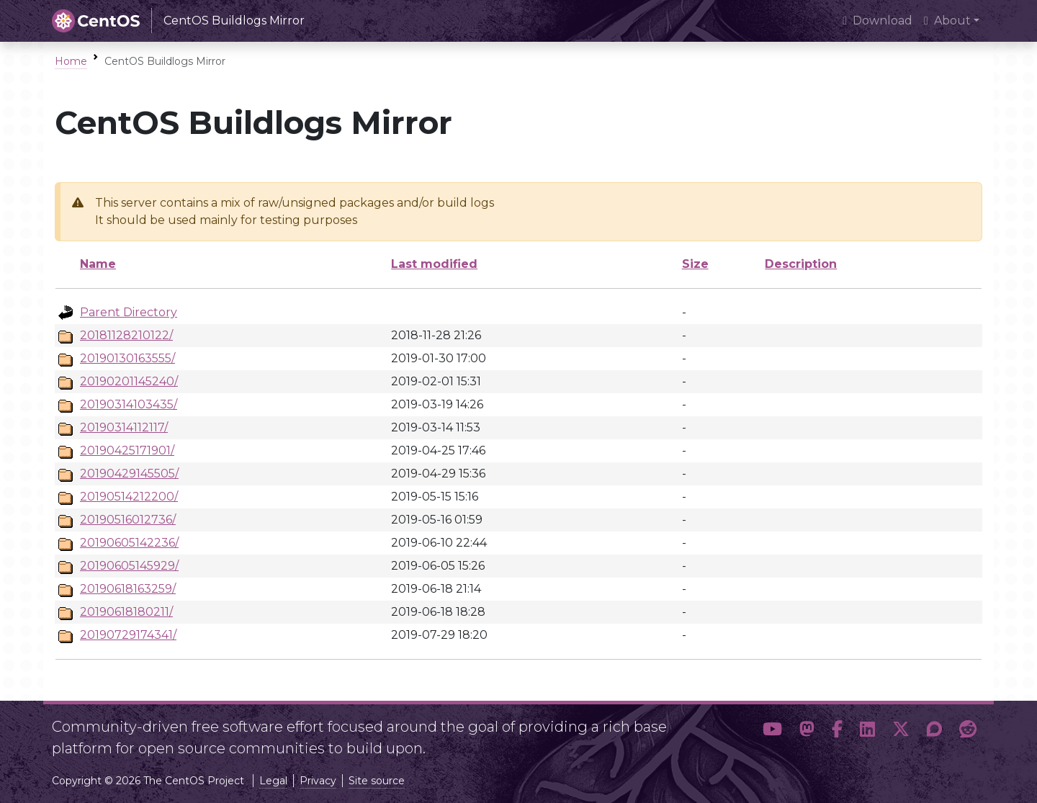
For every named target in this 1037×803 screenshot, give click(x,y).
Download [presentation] (877, 20)
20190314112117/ (124, 427)
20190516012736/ (128, 519)
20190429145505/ (129, 473)
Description (801, 264)
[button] (772, 732)
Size (695, 264)
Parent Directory (128, 312)
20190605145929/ (129, 566)
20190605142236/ (129, 542)
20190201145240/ (129, 381)
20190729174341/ (128, 635)
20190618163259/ (128, 589)
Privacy (318, 780)
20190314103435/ (128, 404)
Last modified (434, 264)
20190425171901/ (127, 450)
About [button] (947, 20)
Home (71, 61)
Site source (377, 780)
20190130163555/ (127, 358)
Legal (273, 780)
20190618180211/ (126, 612)
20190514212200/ (129, 496)
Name (98, 264)
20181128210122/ (126, 335)
